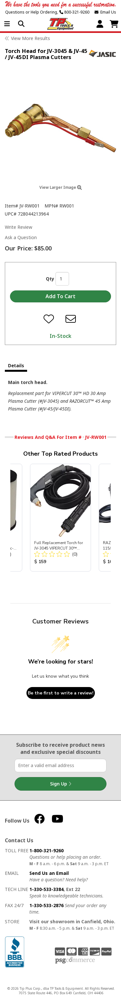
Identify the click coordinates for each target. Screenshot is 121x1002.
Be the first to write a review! (61, 693)
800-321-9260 (74, 12)
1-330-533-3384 (46, 889)
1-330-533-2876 (46, 905)
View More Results (30, 38)
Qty (50, 279)
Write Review (18, 227)
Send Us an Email (49, 873)
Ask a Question (21, 237)
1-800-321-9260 (46, 850)
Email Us (105, 12)
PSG (75, 960)
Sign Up (60, 784)
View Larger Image (60, 187)
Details (16, 365)
